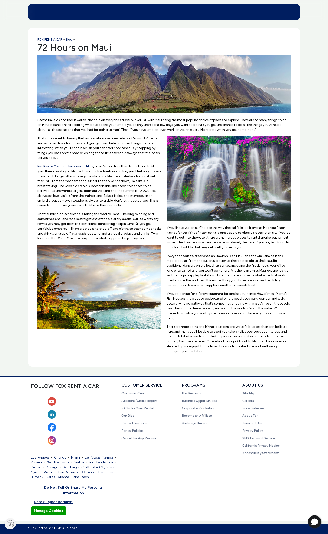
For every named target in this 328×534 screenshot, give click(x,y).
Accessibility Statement (260, 453)
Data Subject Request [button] (53, 502)
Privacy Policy (252, 431)
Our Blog (127, 416)
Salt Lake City (94, 467)
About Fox (250, 416)
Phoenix (36, 462)
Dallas (50, 477)
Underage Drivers (194, 423)
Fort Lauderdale (101, 462)
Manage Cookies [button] (48, 510)
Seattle (78, 462)
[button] (314, 521)
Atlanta (63, 477)
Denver (36, 467)
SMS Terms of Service (258, 438)
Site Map (248, 393)
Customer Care (132, 393)
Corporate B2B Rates (198, 408)
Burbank (37, 477)
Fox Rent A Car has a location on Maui (65, 166)
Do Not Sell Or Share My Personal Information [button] (73, 490)
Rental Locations (134, 423)
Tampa (107, 457)
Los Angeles (40, 457)
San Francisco (58, 462)
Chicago (52, 467)
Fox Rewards (191, 393)
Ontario (88, 472)
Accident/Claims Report (139, 401)
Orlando (60, 457)
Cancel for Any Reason (138, 438)
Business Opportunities (199, 401)
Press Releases (253, 408)
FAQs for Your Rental (137, 408)
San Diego (71, 467)
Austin (49, 472)
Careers (248, 401)
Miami (75, 457)
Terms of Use (252, 423)
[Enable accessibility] (10, 523)
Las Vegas (93, 457)
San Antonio (68, 472)
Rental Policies (132, 431)
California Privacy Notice (261, 446)
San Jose (105, 472)
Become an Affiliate (197, 416)
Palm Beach (80, 477)
